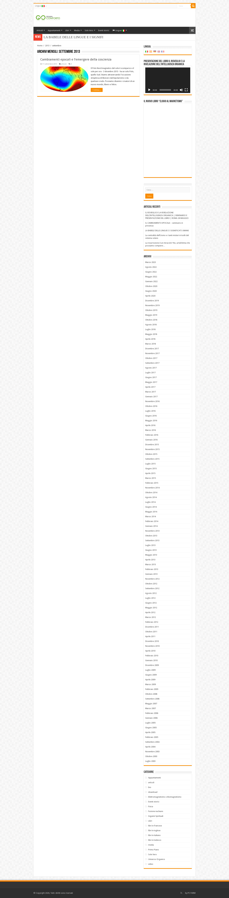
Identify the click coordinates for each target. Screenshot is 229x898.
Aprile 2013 (150, 559)
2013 (47, 45)
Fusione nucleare (155, 811)
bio (149, 787)
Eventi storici (103, 30)
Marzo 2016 (150, 430)
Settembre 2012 (152, 588)
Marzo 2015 (150, 478)
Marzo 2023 (150, 262)
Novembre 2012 (152, 579)
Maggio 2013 (151, 555)
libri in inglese (154, 830)
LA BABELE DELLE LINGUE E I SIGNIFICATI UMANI (167, 230)
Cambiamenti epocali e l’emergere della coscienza (75, 59)
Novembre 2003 (152, 751)
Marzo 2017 (150, 392)
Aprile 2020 (150, 296)
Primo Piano (153, 849)
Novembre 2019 (152, 305)
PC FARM (192, 893)
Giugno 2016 (151, 416)
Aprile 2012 (150, 612)
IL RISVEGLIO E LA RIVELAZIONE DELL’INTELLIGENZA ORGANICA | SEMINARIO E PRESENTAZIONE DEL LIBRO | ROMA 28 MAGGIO (167, 215)
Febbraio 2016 (151, 435)
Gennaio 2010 (151, 660)
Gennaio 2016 (151, 440)
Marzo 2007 (150, 708)
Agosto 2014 (151, 497)
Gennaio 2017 (151, 396)
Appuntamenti (54, 30)
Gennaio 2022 (151, 281)
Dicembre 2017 (152, 348)
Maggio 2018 (151, 334)
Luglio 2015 (150, 464)
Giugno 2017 (151, 377)
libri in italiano (154, 835)
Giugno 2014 (151, 507)
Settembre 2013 (152, 540)
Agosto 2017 (151, 368)
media (151, 845)
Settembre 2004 (152, 742)
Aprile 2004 (150, 747)
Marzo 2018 (150, 344)
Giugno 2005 (151, 727)
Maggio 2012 (151, 607)
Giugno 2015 (151, 468)
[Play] (149, 89)
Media (77, 30)
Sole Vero (89, 30)
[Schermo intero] (186, 89)
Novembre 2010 (152, 646)
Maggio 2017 (151, 382)
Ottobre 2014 (151, 492)
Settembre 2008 (152, 699)
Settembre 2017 (152, 363)
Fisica (150, 806)
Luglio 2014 (150, 502)
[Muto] (181, 89)
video (150, 864)
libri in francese (155, 825)
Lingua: (39, 6)
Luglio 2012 (150, 598)
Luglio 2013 (150, 545)
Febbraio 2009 (151, 689)
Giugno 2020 (151, 291)
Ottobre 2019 (151, 310)
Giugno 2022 (151, 272)
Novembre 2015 (152, 449)
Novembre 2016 (152, 401)
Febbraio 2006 (151, 713)
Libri (67, 30)
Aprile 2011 (150, 636)
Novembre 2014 (152, 488)
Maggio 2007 (151, 703)
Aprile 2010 (150, 651)
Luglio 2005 (150, 723)
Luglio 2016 (150, 411)
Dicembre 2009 (152, 665)
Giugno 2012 (151, 603)
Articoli (40, 30)
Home (39, 45)
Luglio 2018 (150, 329)
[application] (167, 80)
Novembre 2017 (152, 353)
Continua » (97, 90)
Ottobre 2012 (151, 583)
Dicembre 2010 (152, 641)
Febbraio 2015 (151, 483)
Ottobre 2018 (151, 320)
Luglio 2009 (150, 670)
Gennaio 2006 (151, 718)
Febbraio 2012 (151, 622)
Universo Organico (156, 859)
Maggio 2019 (151, 315)
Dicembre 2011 (152, 627)
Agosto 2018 (151, 324)
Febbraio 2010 (151, 655)
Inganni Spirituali (155, 816)
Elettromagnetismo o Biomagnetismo (164, 797)
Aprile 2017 (150, 387)
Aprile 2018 (150, 339)
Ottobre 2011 (151, 631)
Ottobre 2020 (151, 286)
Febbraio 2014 (151, 521)
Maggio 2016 (151, 420)
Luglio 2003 (150, 761)
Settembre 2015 (152, 459)
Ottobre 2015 (151, 454)
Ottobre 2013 (151, 535)
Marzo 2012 (150, 617)
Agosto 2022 (151, 267)
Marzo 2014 (150, 516)
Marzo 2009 (150, 684)
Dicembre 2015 (152, 444)
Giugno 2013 (151, 550)
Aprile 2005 (150, 732)
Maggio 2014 (151, 512)
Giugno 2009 (151, 675)
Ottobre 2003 (151, 756)
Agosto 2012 (151, 593)
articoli (64, 64)
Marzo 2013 (150, 564)
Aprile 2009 (150, 679)
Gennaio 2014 (151, 526)
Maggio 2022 (151, 276)
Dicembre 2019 (152, 300)
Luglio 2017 (150, 372)
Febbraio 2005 (151, 737)
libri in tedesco (154, 840)
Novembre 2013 (152, 531)
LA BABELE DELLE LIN (61, 37)
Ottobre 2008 (151, 694)
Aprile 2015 (150, 473)
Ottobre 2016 (151, 406)
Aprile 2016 (150, 425)
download (152, 792)
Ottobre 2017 (151, 358)
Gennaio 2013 (151, 574)
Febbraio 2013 (151, 569)
